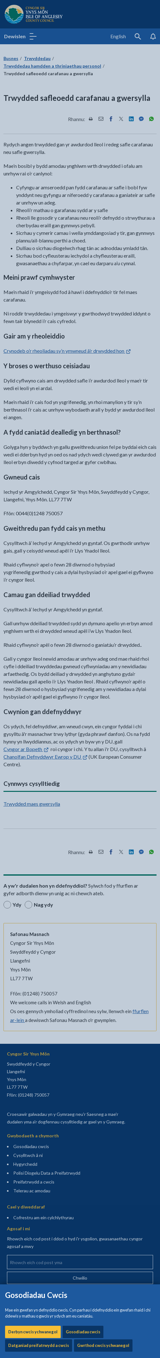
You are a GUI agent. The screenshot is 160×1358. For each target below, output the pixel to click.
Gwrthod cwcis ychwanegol (103, 214)
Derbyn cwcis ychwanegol (33, 201)
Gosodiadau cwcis (83, 201)
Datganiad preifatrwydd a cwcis (38, 214)
